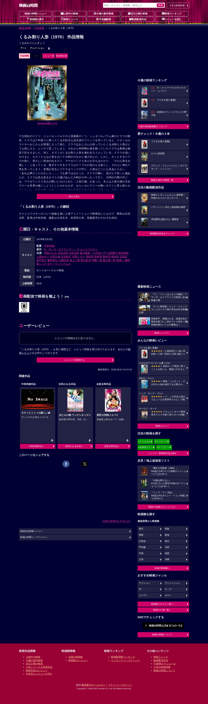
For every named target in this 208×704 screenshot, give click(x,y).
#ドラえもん (144, 441)
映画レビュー (162, 426)
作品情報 (39, 28)
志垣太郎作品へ (112, 446)
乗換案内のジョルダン (93, 685)
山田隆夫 (112, 253)
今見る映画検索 (177, 5)
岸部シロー (78, 256)
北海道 (142, 541)
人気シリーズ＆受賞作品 (39, 667)
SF (140, 589)
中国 (141, 553)
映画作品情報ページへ (31, 531)
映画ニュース (69, 19)
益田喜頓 (123, 253)
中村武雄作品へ (36, 446)
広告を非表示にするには (116, 521)
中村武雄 (49, 245)
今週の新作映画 (103, 13)
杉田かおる (50, 253)
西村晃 (90, 256)
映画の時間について (162, 634)
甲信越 (142, 547)
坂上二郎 (75, 260)
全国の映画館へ (162, 568)
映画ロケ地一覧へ (162, 610)
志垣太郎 (63, 253)
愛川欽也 (86, 260)
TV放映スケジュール (165, 663)
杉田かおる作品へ (74, 446)
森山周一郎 (109, 260)
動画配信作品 (137, 19)
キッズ (168, 589)
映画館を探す (35, 19)
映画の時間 (25, 28)
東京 (141, 529)
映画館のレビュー (78, 660)
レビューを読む (171, 19)
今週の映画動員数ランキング (152, 126)
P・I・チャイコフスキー (83, 249)
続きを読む (74, 196)
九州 (141, 559)
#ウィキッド (161, 441)
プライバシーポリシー (120, 685)
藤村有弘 (52, 260)
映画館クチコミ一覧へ (162, 604)
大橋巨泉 (63, 260)
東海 (167, 535)
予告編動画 (103, 19)
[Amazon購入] (47, 123)
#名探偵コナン (145, 447)
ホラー (168, 595)
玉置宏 (123, 256)
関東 (167, 529)
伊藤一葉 (97, 260)
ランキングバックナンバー (125, 660)
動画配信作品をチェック (162, 233)
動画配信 (60, 55)
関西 (141, 535)
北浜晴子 (66, 256)
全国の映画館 (75, 657)
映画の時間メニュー (35, 13)
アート (23, 48)
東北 (167, 541)
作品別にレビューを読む (39, 673)
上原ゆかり (42, 256)
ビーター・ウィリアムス (56, 263)
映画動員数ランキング (123, 657)
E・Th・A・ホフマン (56, 249)
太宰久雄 (55, 256)
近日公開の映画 (138, 13)
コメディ (143, 595)
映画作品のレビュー (37, 670)
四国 (167, 553)
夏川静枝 (85, 253)
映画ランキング (171, 13)
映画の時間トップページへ (33, 537)
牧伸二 (120, 260)
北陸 (167, 547)
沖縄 (167, 559)
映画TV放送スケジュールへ (162, 507)
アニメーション (37, 48)
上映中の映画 (69, 13)
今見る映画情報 (162, 667)
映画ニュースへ (162, 333)
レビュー (47, 55)
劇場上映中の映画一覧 (162, 180)
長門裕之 (41, 260)
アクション (144, 583)
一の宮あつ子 (98, 253)
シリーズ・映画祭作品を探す (162, 453)
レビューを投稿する (74, 360)
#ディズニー (163, 447)
